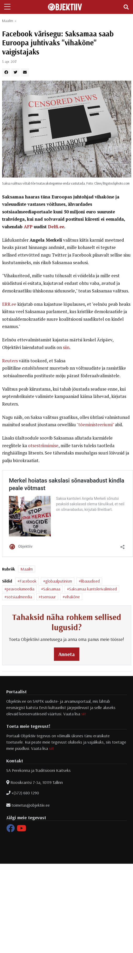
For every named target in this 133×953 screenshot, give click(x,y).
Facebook (28, 581)
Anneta (66, 654)
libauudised (90, 581)
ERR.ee (9, 304)
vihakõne (72, 596)
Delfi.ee (56, 227)
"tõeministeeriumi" (95, 425)
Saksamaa (51, 588)
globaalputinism (58, 581)
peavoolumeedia (20, 588)
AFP (28, 227)
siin (66, 347)
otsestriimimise (43, 445)
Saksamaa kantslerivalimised (93, 588)
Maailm (7, 20)
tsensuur (48, 596)
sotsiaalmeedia (19, 596)
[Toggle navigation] (126, 7)
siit (83, 713)
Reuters (10, 361)
